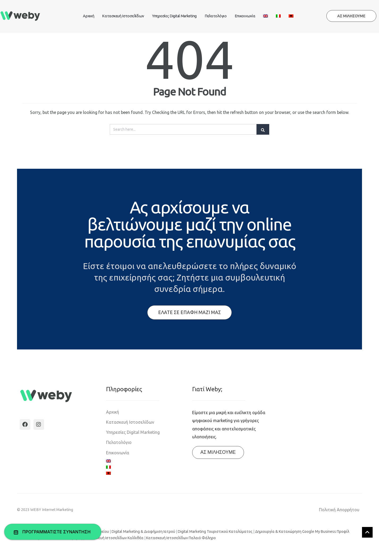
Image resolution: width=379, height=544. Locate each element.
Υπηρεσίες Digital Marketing (174, 16)
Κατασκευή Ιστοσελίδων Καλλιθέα (114, 538)
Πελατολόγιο (216, 16)
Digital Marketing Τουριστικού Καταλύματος (215, 531)
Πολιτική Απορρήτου (339, 509)
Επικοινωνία (245, 16)
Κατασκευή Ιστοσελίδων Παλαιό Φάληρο (181, 538)
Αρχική (88, 16)
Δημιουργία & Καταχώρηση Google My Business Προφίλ (302, 531)
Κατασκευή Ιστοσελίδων (123, 16)
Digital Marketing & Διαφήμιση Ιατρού (143, 531)
